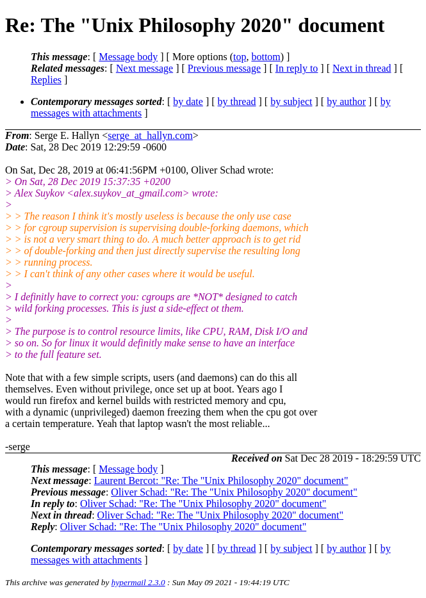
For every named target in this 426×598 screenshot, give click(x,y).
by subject (291, 101)
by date (188, 101)
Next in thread (361, 68)
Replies (46, 79)
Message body (128, 56)
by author (346, 101)
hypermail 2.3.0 (138, 582)
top (239, 56)
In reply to (296, 68)
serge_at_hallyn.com (150, 135)
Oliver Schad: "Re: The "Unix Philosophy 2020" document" (234, 492)
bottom (265, 56)
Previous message (224, 68)
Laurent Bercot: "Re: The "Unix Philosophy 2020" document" (221, 480)
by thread (237, 101)
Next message (144, 68)
